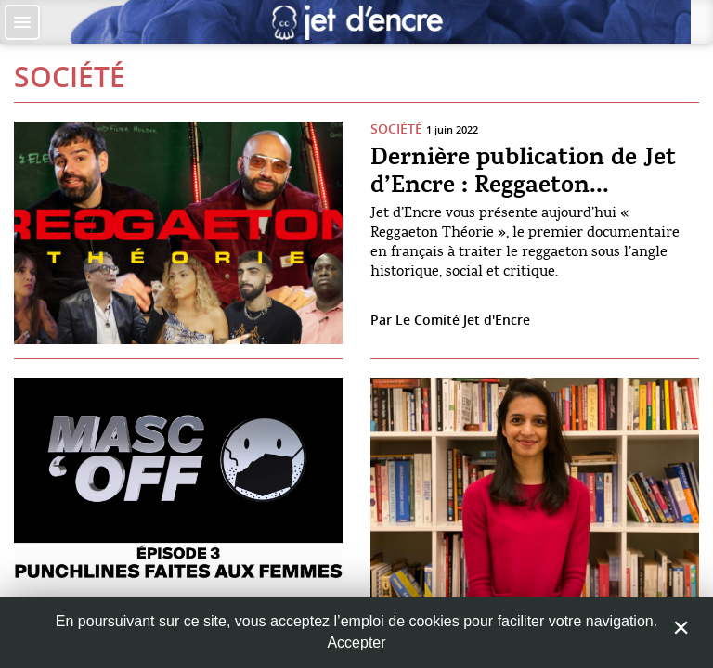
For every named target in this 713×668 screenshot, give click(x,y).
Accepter (356, 642)
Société (69, 77)
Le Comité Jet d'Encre (462, 319)
